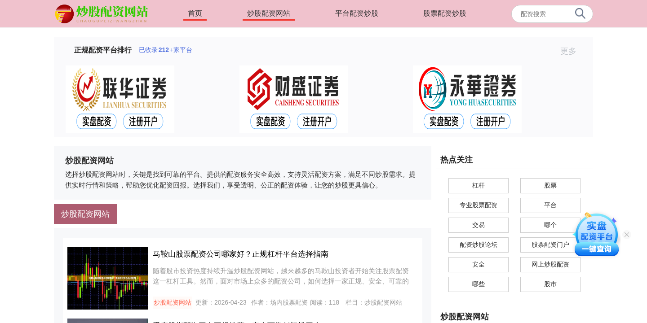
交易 (478, 224)
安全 (478, 264)
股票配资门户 (550, 244)
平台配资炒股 (356, 13)
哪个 (550, 224)
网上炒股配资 (550, 264)
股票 (550, 185)
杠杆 (478, 185)
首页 (195, 13)
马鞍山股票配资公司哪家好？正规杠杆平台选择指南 (240, 254)
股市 (550, 284)
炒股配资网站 (268, 13)
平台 (550, 205)
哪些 (478, 284)
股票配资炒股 (444, 13)
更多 (572, 51)
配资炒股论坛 (478, 244)
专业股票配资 (478, 205)
